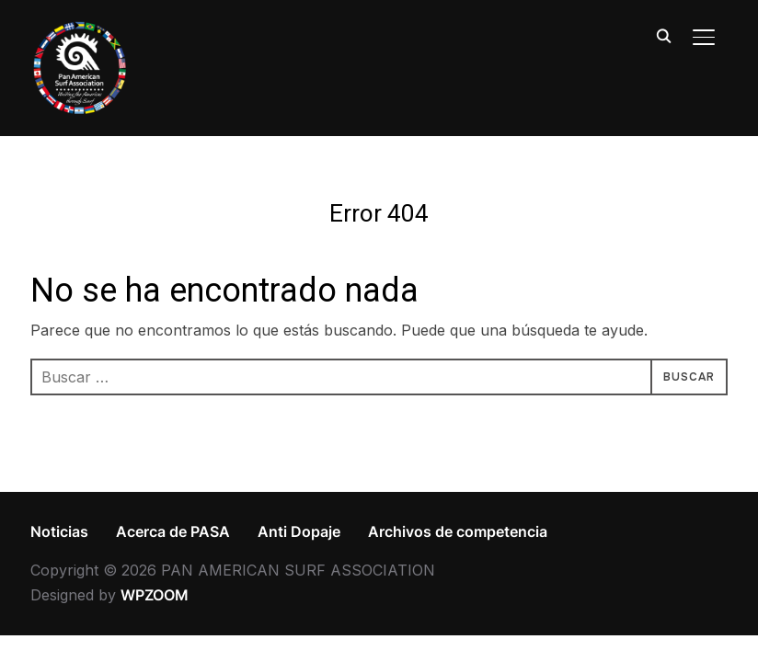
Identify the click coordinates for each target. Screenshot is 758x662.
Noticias (59, 531)
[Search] (663, 35)
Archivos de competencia (457, 531)
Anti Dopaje (299, 531)
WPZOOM (155, 595)
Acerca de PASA (173, 531)
